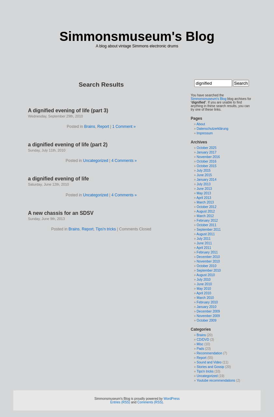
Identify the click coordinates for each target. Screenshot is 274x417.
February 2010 (207, 302)
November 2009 (208, 316)
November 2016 (208, 157)
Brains (89, 126)
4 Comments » (124, 160)
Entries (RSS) (120, 402)
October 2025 (206, 148)
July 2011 (204, 238)
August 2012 (206, 211)
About (201, 124)
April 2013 (204, 198)
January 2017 (206, 152)
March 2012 (205, 216)
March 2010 (205, 298)
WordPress (172, 398)
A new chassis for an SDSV (60, 213)
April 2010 (204, 293)
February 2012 (207, 220)
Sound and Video (209, 362)
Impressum (204, 133)
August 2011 (206, 234)
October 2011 (206, 225)
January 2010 (206, 307)
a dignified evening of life (58, 178)
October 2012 (206, 207)
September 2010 (209, 270)
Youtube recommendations (216, 380)
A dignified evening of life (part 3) (68, 110)
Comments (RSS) (150, 402)
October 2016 (206, 161)
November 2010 (208, 261)
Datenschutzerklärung (212, 128)
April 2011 (204, 248)
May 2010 (204, 288)
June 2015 (204, 175)
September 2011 (209, 229)
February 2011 (207, 252)
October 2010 (206, 266)
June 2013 (204, 188)
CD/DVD (203, 339)
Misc (200, 344)
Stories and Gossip (210, 367)
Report (103, 126)
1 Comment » (124, 126)
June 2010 (204, 284)
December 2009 (208, 311)
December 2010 (208, 257)
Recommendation (209, 353)
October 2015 (206, 166)
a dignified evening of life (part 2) (67, 144)
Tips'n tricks (106, 229)
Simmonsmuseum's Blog (137, 36)
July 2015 (204, 170)
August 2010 (206, 275)
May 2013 (204, 193)
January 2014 (206, 179)
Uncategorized (95, 160)
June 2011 (204, 243)
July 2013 (204, 184)
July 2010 (204, 279)
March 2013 (205, 202)
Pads (200, 348)
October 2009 (206, 320)
